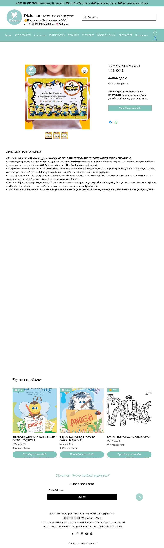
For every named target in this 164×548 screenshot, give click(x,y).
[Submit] (82, 497)
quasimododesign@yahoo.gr (64, 514)
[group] (82, 423)
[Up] (139, 497)
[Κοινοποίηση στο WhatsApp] (116, 122)
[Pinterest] (77, 533)
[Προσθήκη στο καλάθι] (35, 454)
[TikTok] (91, 533)
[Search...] (118, 17)
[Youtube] (86, 533)
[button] (155, 32)
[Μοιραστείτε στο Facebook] (110, 122)
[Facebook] (72, 533)
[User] (155, 38)
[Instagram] (82, 533)
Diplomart (75, 475)
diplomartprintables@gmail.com (98, 514)
